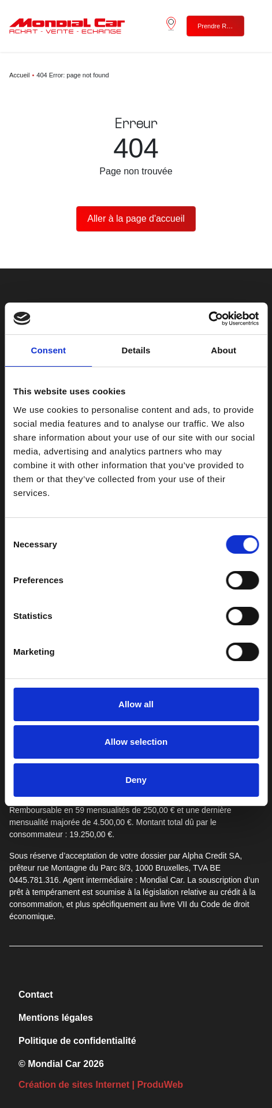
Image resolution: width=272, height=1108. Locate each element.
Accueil (19, 75)
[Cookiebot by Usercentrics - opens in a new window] (208, 318)
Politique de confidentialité (77, 1041)
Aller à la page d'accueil (136, 218)
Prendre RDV (216, 26)
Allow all (136, 704)
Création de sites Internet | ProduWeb (100, 1085)
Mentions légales (55, 1018)
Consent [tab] (48, 350)
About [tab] (223, 350)
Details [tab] (136, 350)
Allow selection (136, 742)
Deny (136, 780)
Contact (35, 994)
